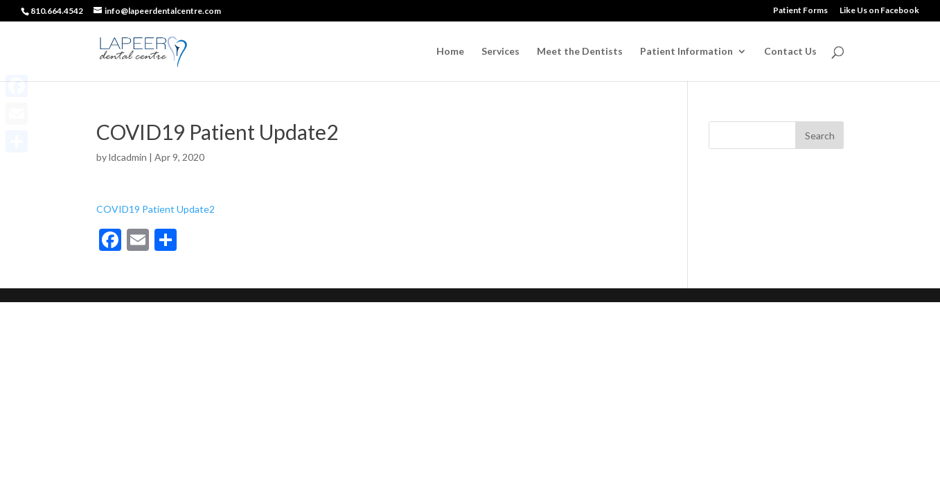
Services (500, 51)
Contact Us (790, 51)
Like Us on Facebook (879, 10)
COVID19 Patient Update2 (155, 209)
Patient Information (686, 51)
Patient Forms (800, 10)
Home (450, 51)
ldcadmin (128, 157)
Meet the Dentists (580, 51)
